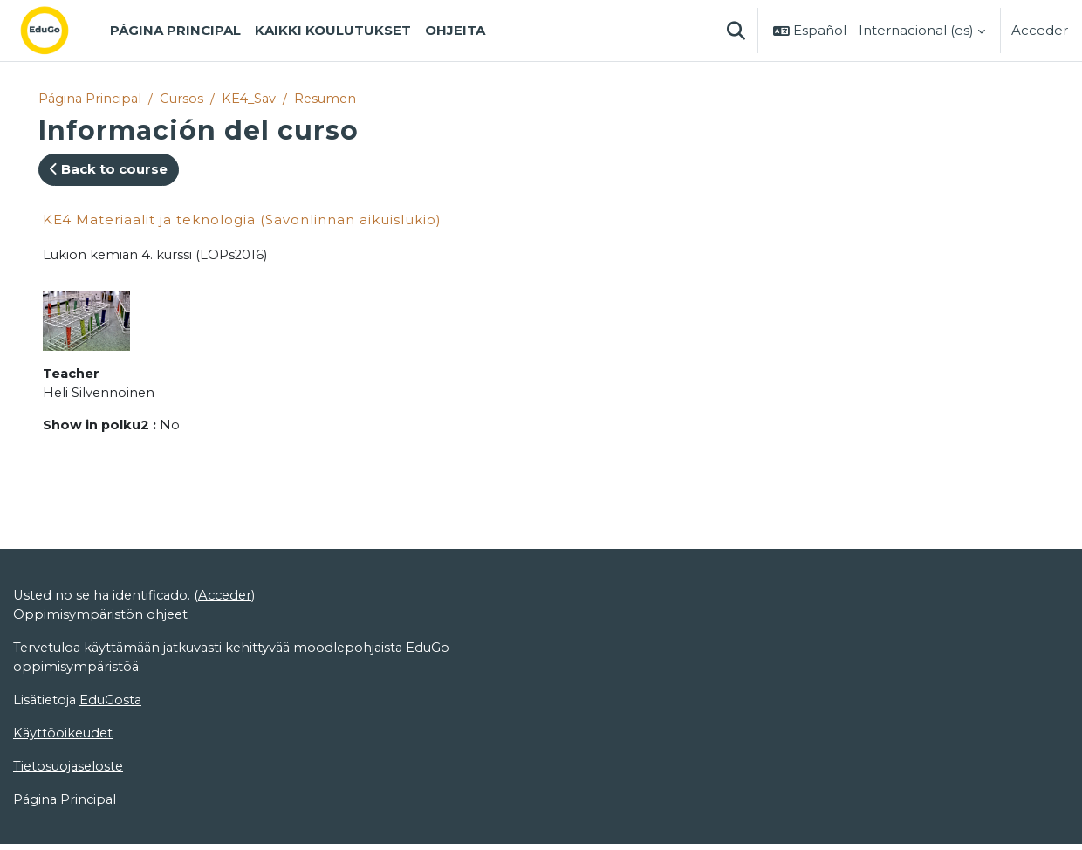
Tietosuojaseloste (70, 771)
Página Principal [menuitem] (175, 30)
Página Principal (91, 98)
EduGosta (114, 704)
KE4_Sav (254, 98)
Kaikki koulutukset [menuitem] (333, 30)
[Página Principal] (58, 30)
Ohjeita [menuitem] (455, 30)
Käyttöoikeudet (64, 738)
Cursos (185, 98)
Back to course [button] (109, 169)
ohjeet (168, 617)
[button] (735, 30)
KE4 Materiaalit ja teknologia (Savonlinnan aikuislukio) (242, 219)
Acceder (1039, 30)
